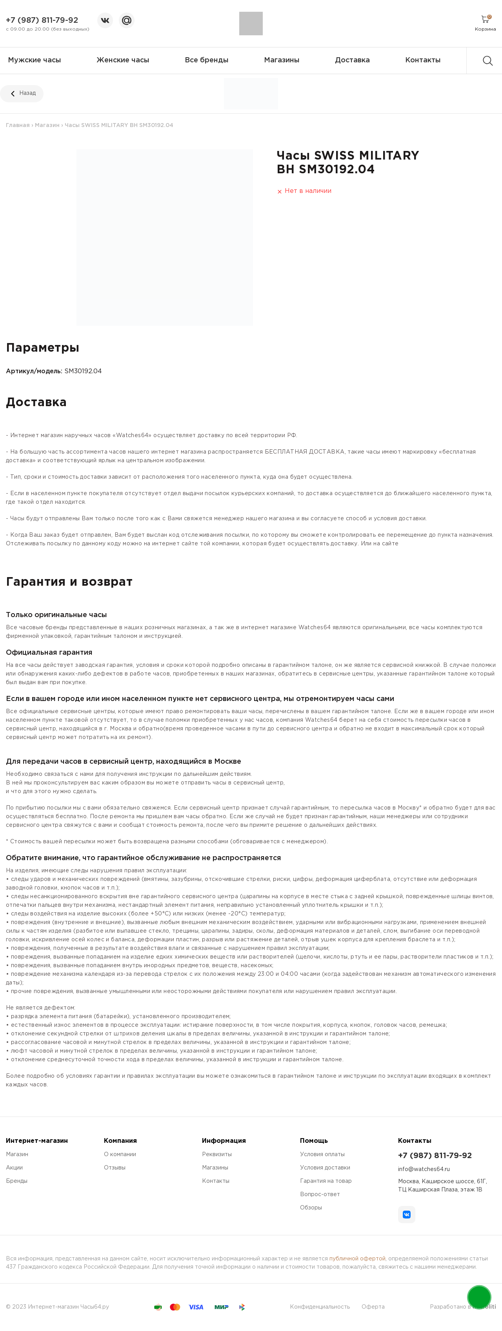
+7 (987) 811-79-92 (42, 20)
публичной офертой (357, 1259)
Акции (14, 1168)
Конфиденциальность (320, 1307)
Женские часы (122, 60)
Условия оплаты (322, 1154)
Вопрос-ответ (320, 1194)
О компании (120, 1154)
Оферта (373, 1307)
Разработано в (463, 1307)
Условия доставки (325, 1168)
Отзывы (115, 1168)
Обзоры (311, 1208)
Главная (18, 125)
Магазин (47, 125)
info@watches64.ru (424, 1169)
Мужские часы (34, 60)
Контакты (423, 60)
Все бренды (207, 60)
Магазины (282, 60)
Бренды (16, 1181)
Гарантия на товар (326, 1181)
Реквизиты (217, 1154)
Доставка (352, 60)
